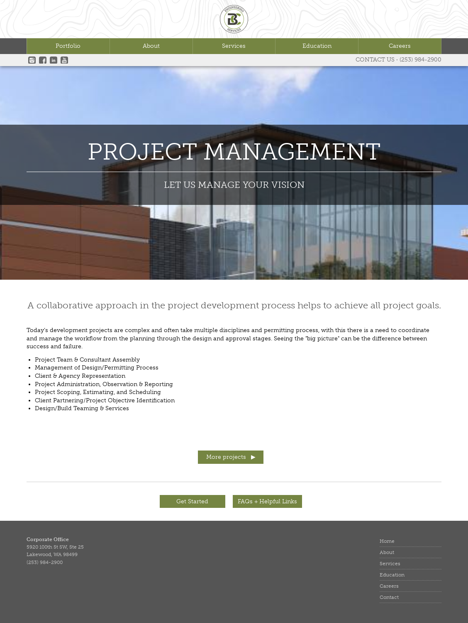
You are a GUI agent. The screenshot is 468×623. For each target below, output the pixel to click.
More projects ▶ (231, 456)
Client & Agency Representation (80, 375)
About (151, 45)
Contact (389, 597)
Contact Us (375, 60)
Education (317, 45)
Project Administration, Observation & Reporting (104, 384)
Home (387, 541)
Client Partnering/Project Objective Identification (105, 400)
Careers (400, 45)
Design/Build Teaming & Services (82, 408)
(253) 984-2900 (420, 60)
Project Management (234, 153)
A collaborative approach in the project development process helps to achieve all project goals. (234, 305)
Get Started (192, 501)
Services (234, 45)
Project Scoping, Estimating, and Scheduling (98, 392)
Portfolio (68, 45)
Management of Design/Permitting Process (96, 367)
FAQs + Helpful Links (267, 501)
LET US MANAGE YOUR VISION (234, 185)
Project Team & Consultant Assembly (87, 359)
